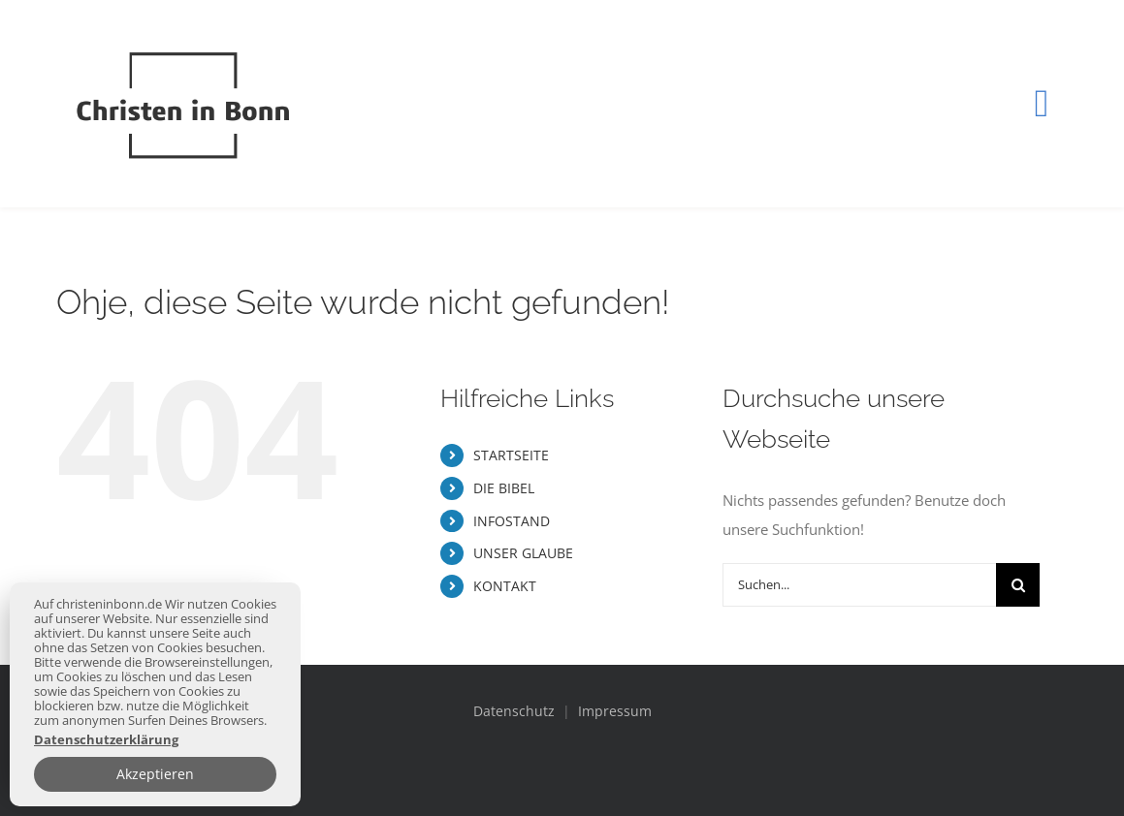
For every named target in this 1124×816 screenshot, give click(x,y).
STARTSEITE (511, 455)
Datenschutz (516, 711)
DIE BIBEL (503, 488)
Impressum (615, 711)
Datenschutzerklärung (106, 740)
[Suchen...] (860, 585)
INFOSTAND (511, 521)
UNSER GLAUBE (523, 553)
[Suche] (1018, 585)
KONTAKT (504, 586)
